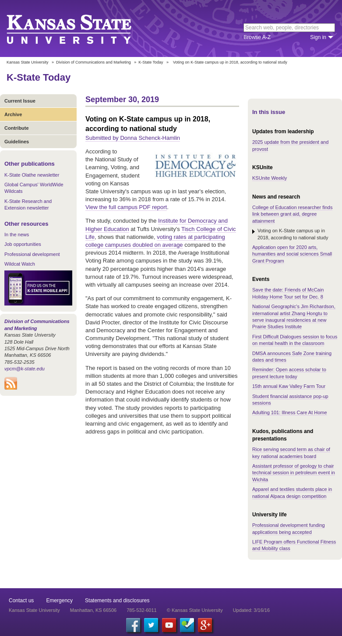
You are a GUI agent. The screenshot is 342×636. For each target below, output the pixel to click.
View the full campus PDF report (126, 207)
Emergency (59, 600)
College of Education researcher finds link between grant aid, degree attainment (292, 214)
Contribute (16, 128)
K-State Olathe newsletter (31, 175)
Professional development (32, 254)
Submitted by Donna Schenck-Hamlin (132, 138)
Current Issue (19, 100)
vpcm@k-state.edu (24, 368)
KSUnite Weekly (269, 178)
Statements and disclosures (117, 600)
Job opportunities (22, 244)
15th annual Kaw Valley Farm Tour (288, 386)
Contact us (21, 600)
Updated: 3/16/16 (251, 610)
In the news (16, 234)
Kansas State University (80, 28)
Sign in (318, 37)
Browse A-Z (257, 37)
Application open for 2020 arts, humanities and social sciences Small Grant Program (292, 254)
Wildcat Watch (19, 263)
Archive (13, 114)
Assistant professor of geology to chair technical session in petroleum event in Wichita (293, 472)
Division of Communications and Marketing (93, 62)
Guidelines (16, 141)
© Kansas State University (195, 610)
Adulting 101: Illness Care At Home (289, 412)
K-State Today (150, 62)
